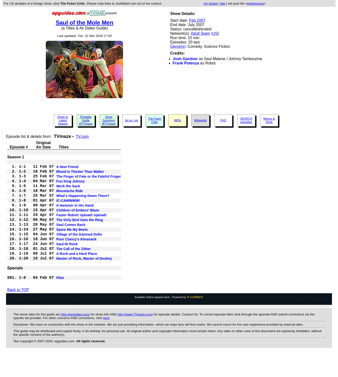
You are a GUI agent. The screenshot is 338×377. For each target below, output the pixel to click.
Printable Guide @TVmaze (86, 120)
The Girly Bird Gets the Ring (79, 232)
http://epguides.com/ (75, 337)
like (223, 3)
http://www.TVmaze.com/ (135, 337)
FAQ (223, 120)
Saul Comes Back (70, 238)
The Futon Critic (154, 120)
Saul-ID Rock (67, 261)
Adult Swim (200, 33)
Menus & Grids (269, 120)
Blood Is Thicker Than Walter (80, 174)
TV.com (82, 136)
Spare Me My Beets (72, 243)
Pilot (60, 300)
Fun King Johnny (70, 186)
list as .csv (131, 120)
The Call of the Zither (73, 267)
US (215, 33)
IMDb (177, 120)
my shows (211, 3)
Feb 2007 (197, 20)
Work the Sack (68, 191)
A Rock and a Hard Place (76, 272)
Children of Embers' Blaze (77, 220)
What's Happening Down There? (82, 203)
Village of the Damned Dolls (79, 249)
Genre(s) (178, 46)
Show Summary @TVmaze (109, 120)
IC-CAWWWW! (68, 209)
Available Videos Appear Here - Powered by (169, 320)
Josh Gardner (185, 59)
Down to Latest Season (62, 120)
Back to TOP (18, 313)
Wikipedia (200, 120)
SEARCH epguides (246, 120)
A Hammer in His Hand (75, 214)
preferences (255, 3)
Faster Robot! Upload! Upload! (81, 226)
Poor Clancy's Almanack (76, 255)
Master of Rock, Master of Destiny (84, 278)
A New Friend (67, 168)
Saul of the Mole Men (84, 22)
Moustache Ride (69, 197)
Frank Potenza (186, 63)
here (106, 341)
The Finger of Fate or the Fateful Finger (88, 180)
